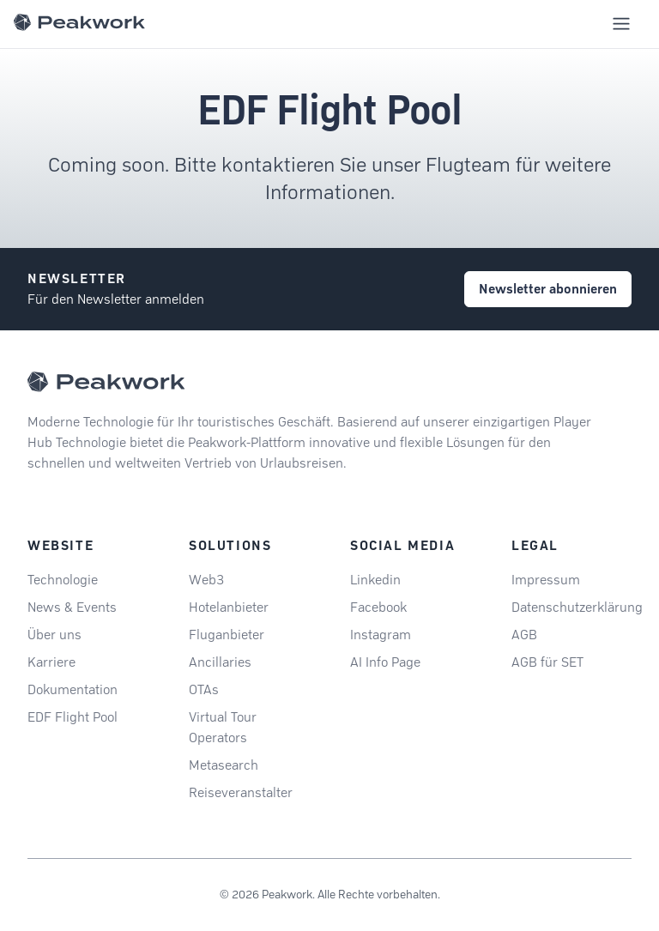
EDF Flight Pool (72, 717)
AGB (524, 634)
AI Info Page (385, 662)
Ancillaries (220, 662)
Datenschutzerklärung (577, 607)
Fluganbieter (226, 634)
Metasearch (223, 765)
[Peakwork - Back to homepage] (105, 382)
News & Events (72, 607)
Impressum (545, 579)
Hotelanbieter (229, 607)
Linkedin (375, 579)
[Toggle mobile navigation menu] (621, 24)
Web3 (206, 579)
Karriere (51, 662)
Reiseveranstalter (241, 792)
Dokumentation (72, 689)
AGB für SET (547, 662)
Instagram (380, 634)
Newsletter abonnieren (548, 289)
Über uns (54, 634)
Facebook (378, 607)
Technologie (62, 579)
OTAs (204, 689)
